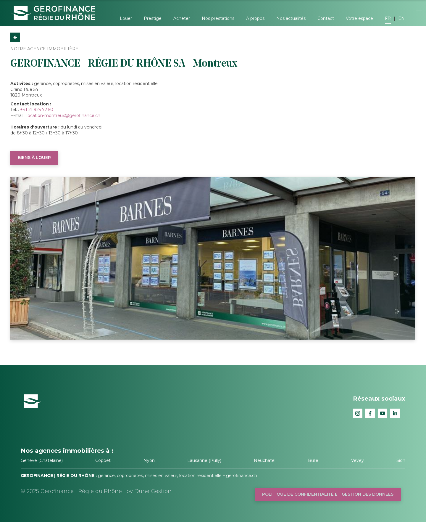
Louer (126, 18)
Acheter (181, 18)
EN (401, 18)
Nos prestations (218, 18)
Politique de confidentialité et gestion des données (327, 494)
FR (388, 18)
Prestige (153, 18)
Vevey (357, 460)
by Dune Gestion (149, 491)
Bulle (313, 460)
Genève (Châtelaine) (42, 460)
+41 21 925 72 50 (36, 109)
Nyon (149, 460)
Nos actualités (291, 18)
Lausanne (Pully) (204, 460)
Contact (325, 18)
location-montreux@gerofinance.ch (63, 115)
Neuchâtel (264, 460)
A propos (255, 18)
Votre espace (359, 18)
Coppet (103, 460)
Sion (400, 460)
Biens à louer (34, 157)
